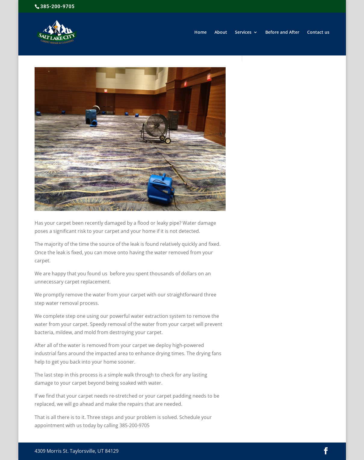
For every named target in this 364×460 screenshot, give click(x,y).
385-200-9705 (57, 6)
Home (200, 32)
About (220, 32)
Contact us (318, 32)
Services (243, 32)
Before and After (282, 32)
